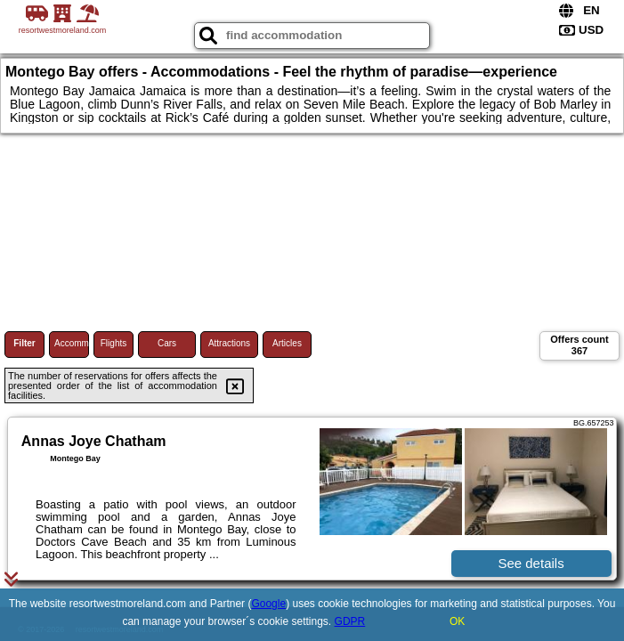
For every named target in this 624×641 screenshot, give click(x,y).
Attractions (229, 343)
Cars (167, 343)
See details (530, 563)
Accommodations (71, 343)
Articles (287, 343)
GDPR (350, 621)
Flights (113, 343)
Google (268, 603)
